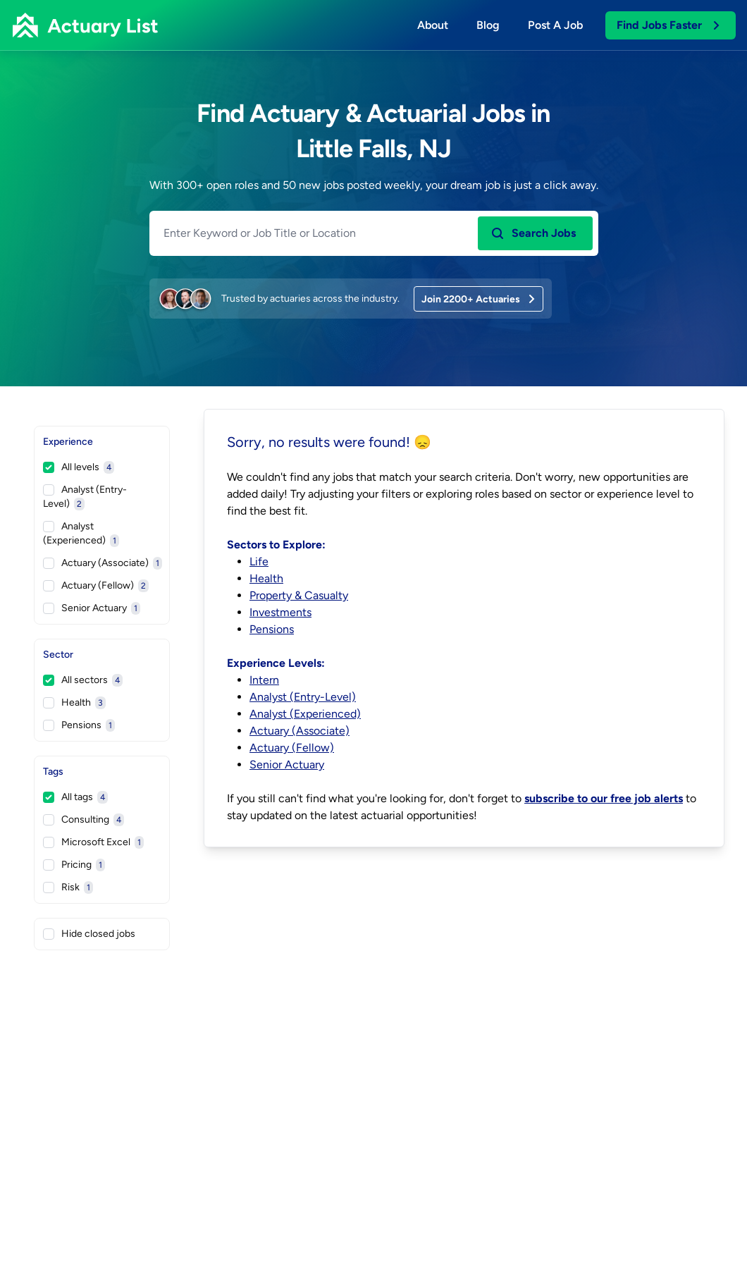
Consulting (83, 819)
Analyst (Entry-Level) (85, 497)
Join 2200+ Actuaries (479, 299)
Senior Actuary (91, 608)
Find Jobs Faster (669, 25)
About (432, 25)
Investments (280, 612)
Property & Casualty (298, 595)
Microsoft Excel (93, 842)
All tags (75, 797)
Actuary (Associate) (102, 563)
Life (258, 561)
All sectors (83, 680)
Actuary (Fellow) (96, 585)
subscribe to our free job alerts (603, 798)
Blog (488, 25)
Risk (68, 887)
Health (74, 702)
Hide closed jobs (89, 934)
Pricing (74, 865)
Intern (264, 680)
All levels (78, 467)
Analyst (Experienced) (81, 533)
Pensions (79, 725)
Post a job (555, 25)
